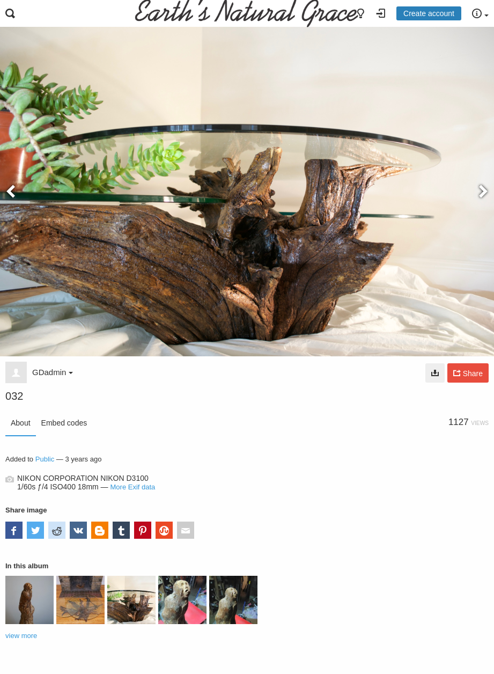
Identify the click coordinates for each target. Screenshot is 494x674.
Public (44, 459)
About (21, 423)
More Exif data (133, 487)
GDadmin (52, 372)
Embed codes (64, 423)
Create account (428, 13)
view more (21, 636)
